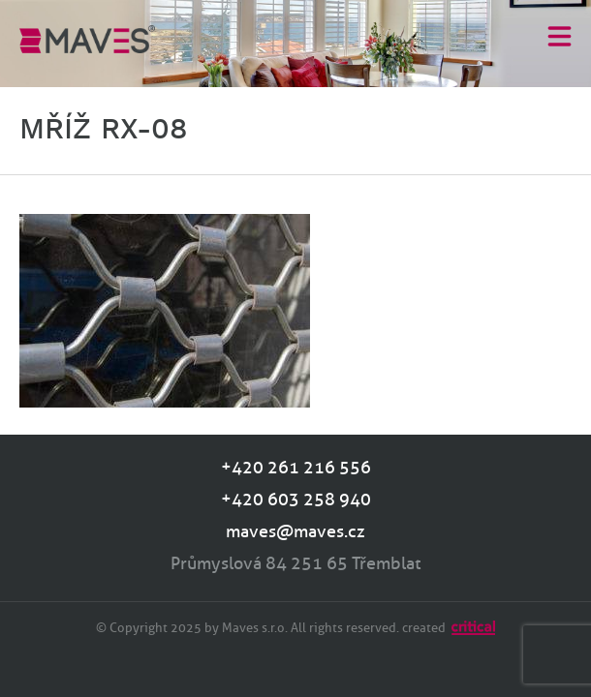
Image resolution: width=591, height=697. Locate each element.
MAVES (87, 38)
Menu (559, 35)
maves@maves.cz (295, 531)
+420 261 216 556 (296, 467)
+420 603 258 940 (296, 499)
